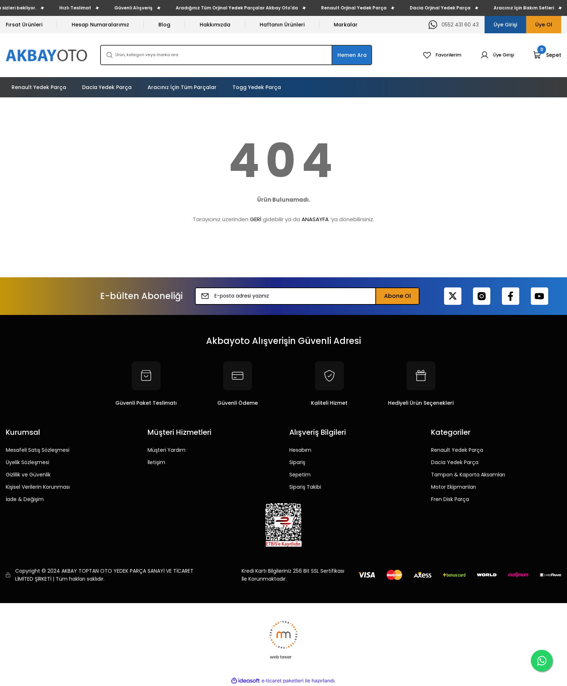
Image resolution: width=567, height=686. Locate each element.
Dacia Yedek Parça (454, 462)
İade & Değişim (25, 499)
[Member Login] (496, 55)
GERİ (255, 219)
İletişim (156, 462)
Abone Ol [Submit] (397, 296)
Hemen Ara (352, 55)
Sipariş (297, 462)
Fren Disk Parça (450, 499)
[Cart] (547, 55)
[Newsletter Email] (307, 296)
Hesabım (300, 450)
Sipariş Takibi (305, 487)
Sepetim (300, 474)
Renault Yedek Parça (457, 450)
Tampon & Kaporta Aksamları (468, 474)
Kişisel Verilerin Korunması (38, 487)
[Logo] (47, 55)
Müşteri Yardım (167, 450)
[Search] (236, 55)
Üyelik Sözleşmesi (27, 462)
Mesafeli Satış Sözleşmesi (37, 450)
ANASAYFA (315, 219)
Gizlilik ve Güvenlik (28, 474)
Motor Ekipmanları (453, 487)
